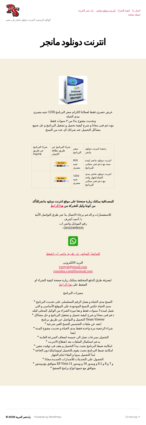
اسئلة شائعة (134, 14)
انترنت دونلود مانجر (105, 10)
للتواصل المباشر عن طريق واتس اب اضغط (73, 254)
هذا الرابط (57, 206)
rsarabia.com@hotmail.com (73, 271)
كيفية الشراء (124, 10)
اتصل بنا (136, 10)
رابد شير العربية (86, 10)
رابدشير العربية (23, 416)
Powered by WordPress (47, 416)
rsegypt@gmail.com (73, 267)
